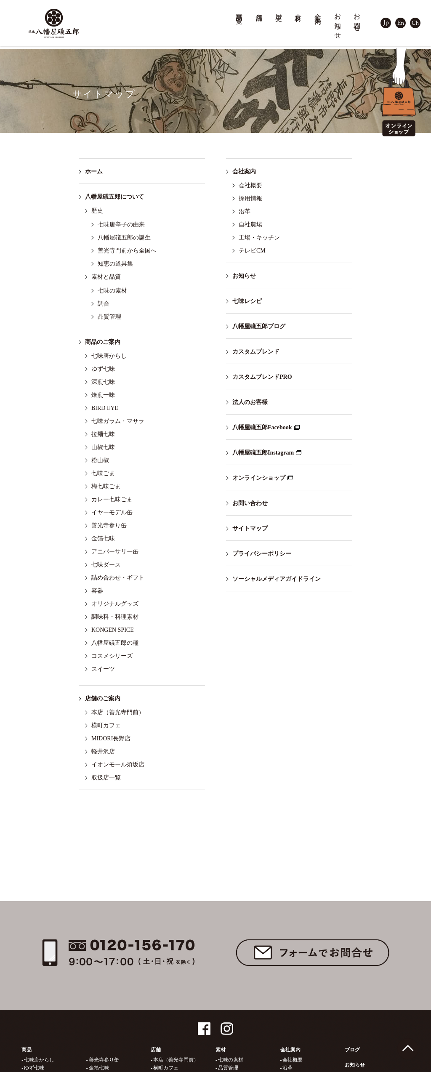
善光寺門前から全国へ (127, 250)
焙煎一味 (103, 395)
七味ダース (106, 564)
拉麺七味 (103, 434)
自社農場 (250, 224)
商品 (26, 1049)
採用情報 (250, 198)
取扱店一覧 (106, 777)
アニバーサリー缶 (114, 551)
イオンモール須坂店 (117, 764)
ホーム (94, 171)
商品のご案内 (102, 342)
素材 (298, 9)
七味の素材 (112, 290)
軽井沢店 (103, 751)
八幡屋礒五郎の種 (114, 643)
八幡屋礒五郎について (114, 197)
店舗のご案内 (102, 698)
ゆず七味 (103, 369)
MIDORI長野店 (110, 738)
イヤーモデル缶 (112, 512)
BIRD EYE (104, 408)
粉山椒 (100, 460)
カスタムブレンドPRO (262, 377)
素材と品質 (106, 277)
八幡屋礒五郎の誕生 (124, 237)
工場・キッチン (259, 237)
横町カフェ (106, 725)
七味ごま (103, 473)
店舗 (259, 9)
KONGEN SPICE (112, 630)
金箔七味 (103, 538)
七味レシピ (247, 301)
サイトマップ (250, 528)
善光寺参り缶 (109, 525)
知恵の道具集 (115, 264)
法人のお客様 (250, 402)
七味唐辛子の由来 (121, 224)
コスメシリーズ (112, 656)
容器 (97, 591)
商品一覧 (239, 11)
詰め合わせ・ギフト (117, 578)
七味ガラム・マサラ (117, 421)
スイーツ (103, 669)
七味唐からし (109, 356)
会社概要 (250, 185)
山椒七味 (103, 447)
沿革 (244, 211)
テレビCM (252, 250)
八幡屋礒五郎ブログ (258, 326)
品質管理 (109, 317)
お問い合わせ (250, 503)
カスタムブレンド (255, 351)
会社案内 (318, 11)
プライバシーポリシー (261, 554)
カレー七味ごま (112, 499)
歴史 (279, 9)
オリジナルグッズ (114, 604)
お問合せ (357, 18)
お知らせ (338, 22)
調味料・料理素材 (114, 617)
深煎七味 (103, 382)
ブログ (352, 1049)
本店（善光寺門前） (117, 712)
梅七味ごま (106, 486)
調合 (103, 304)
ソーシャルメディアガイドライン (276, 579)
